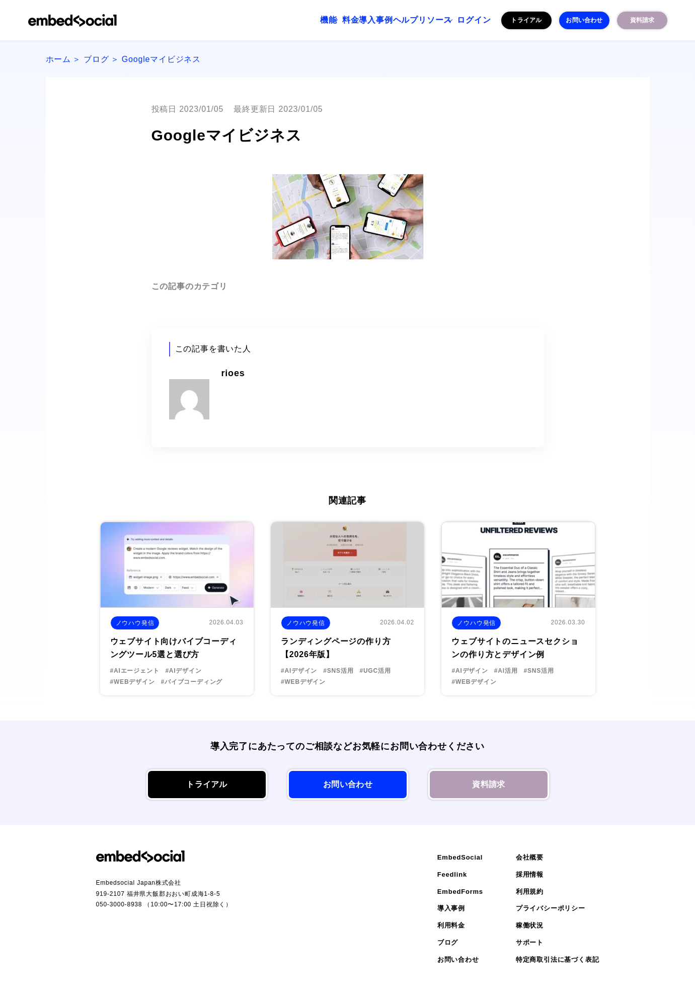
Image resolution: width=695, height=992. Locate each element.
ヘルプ (375, 20)
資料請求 (642, 20)
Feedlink (452, 874)
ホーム (58, 59)
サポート (530, 942)
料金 (294, 20)
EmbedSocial (460, 857)
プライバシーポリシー (550, 908)
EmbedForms (460, 891)
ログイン (467, 20)
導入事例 (333, 20)
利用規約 (530, 891)
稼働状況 (530, 925)
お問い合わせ (584, 20)
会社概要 (530, 857)
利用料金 (451, 925)
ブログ (96, 59)
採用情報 (530, 874)
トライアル (526, 20)
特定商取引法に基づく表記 (557, 959)
